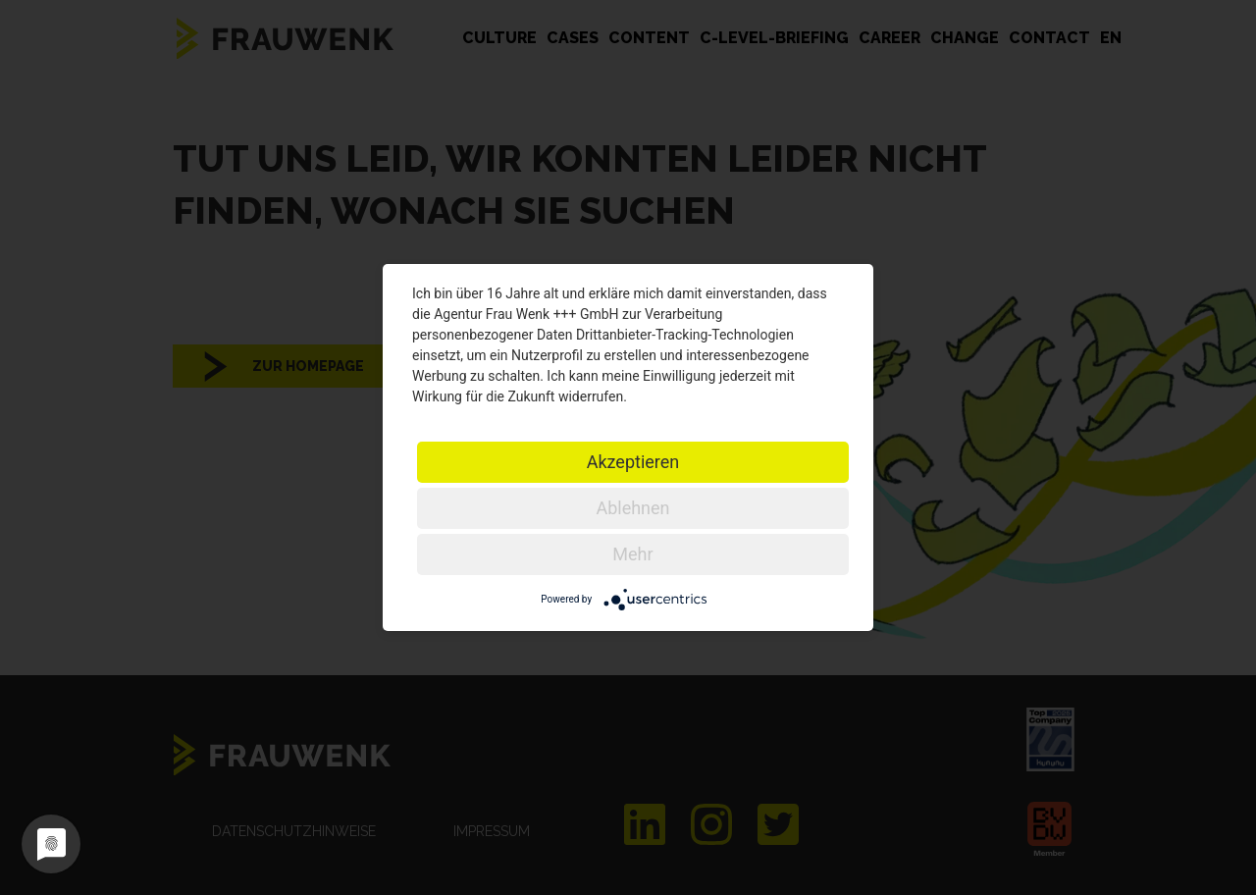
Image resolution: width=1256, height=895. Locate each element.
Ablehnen (632, 508)
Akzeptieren (633, 461)
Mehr (632, 554)
